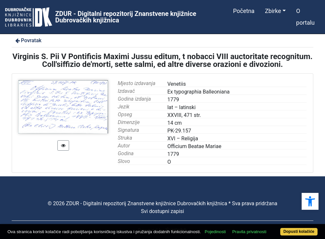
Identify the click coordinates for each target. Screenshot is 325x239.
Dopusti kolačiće (298, 231)
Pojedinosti (215, 231)
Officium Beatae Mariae (194, 146)
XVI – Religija (182, 138)
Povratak (28, 40)
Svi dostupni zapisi (162, 211)
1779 (173, 154)
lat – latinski (181, 107)
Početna (244, 10)
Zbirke (273, 10)
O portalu (305, 16)
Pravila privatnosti (249, 231)
